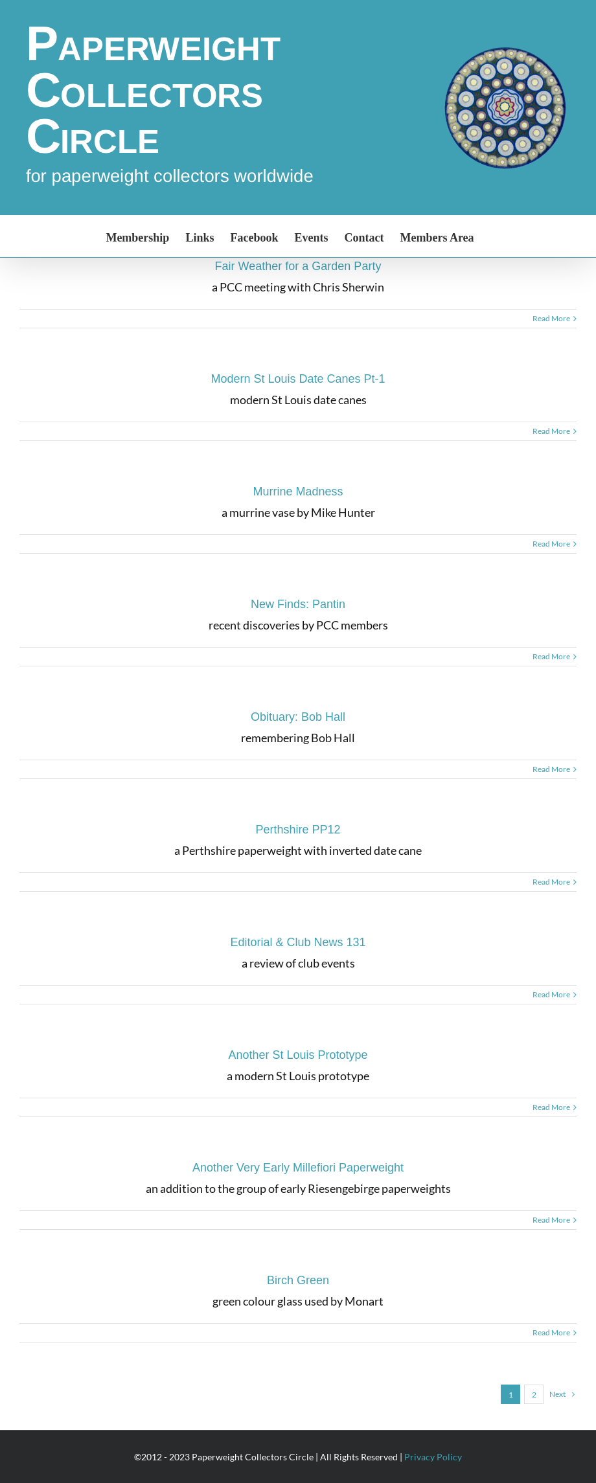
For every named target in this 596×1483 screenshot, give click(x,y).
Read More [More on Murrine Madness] (551, 544)
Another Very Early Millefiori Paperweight (298, 1167)
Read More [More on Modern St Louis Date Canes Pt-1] (551, 431)
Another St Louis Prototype (297, 1054)
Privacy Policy (433, 1456)
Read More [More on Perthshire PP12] (551, 882)
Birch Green (298, 1280)
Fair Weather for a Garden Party (298, 266)
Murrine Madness (298, 491)
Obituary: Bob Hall (298, 716)
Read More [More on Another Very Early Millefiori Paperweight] (551, 1220)
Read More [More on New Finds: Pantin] (551, 656)
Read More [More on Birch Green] (551, 1332)
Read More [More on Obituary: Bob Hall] (551, 769)
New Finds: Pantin (298, 604)
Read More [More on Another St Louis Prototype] (551, 1107)
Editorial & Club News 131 (297, 942)
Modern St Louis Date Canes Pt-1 (298, 378)
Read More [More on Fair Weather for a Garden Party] (551, 318)
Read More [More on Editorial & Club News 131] (551, 994)
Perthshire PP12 (297, 829)
